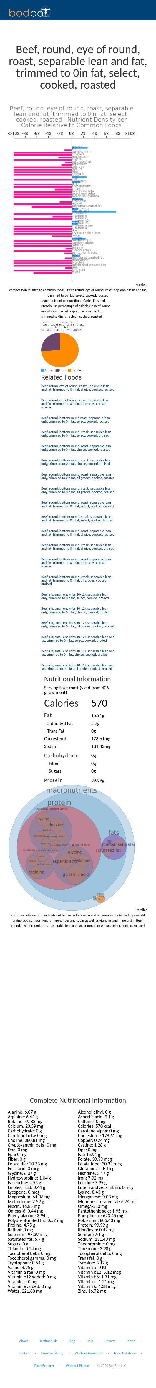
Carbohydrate (61, 755)
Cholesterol (55, 738)
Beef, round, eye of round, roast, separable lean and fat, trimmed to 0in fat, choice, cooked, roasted (77, 388)
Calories (61, 703)
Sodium (51, 746)
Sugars (55, 771)
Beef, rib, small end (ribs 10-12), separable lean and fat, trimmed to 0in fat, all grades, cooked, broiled (77, 667)
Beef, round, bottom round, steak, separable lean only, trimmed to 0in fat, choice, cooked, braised (76, 462)
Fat (48, 715)
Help (90, 1341)
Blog (72, 1341)
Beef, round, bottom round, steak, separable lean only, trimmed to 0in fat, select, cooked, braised (76, 434)
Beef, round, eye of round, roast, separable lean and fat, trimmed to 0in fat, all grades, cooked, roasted (75, 403)
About (23, 1341)
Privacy (109, 1341)
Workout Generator (89, 1353)
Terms (130, 1341)
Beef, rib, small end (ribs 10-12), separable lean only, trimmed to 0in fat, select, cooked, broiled (75, 596)
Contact (24, 1353)
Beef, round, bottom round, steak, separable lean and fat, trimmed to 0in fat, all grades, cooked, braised (76, 580)
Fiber (54, 763)
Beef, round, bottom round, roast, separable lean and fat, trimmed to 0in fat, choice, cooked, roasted (77, 532)
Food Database (124, 1353)
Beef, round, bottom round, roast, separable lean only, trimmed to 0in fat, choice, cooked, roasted (76, 448)
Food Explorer (44, 1366)
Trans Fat (55, 731)
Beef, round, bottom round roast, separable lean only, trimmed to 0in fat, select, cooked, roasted (75, 419)
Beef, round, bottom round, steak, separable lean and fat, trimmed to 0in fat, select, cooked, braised (77, 518)
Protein (53, 780)
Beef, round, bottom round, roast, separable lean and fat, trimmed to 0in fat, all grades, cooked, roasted (76, 562)
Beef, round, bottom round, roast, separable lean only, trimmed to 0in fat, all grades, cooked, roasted (78, 476)
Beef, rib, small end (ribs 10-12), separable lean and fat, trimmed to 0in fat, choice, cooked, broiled (77, 653)
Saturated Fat (60, 723)
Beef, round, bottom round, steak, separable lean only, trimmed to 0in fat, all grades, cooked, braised (77, 490)
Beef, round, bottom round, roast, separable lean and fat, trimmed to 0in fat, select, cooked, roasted (77, 504)
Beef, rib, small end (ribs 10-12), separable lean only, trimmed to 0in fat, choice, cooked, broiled (75, 610)
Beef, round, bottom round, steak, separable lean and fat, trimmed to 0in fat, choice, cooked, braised (77, 547)
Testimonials (48, 1341)
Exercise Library (52, 1353)
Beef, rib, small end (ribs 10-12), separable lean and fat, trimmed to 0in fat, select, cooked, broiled (77, 638)
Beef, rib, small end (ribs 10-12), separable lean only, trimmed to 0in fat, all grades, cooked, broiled (77, 624)
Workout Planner (78, 1366)
